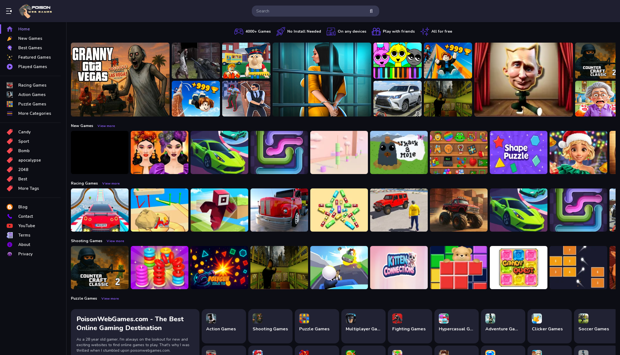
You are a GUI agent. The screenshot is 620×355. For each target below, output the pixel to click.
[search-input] (311, 11)
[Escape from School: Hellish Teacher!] (246, 61)
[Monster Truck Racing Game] (459, 210)
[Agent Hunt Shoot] (246, 99)
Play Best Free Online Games (35, 11)
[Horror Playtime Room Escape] (322, 79)
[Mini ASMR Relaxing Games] (459, 152)
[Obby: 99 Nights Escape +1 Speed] (100, 152)
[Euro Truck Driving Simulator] (279, 210)
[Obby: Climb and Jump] (196, 99)
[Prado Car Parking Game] (397, 99)
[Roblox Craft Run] (219, 210)
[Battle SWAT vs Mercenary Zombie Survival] (196, 61)
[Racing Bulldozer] (159, 210)
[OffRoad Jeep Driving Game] (399, 210)
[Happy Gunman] (339, 267)
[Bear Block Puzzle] (459, 267)
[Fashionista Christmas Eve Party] (578, 152)
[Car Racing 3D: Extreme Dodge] (219, 152)
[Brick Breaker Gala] (578, 267)
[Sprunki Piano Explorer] (397, 61)
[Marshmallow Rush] (339, 152)
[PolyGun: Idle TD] (219, 267)
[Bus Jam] (339, 210)
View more (106, 126)
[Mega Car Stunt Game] (100, 210)
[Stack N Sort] (159, 267)
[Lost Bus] (448, 99)
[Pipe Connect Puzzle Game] (279, 152)
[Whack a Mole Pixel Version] (399, 152)
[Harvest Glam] (159, 152)
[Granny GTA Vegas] (120, 79)
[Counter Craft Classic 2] (100, 267)
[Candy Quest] (518, 267)
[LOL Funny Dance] (523, 79)
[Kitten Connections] (399, 267)
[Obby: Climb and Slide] (448, 61)
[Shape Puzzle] (518, 152)
